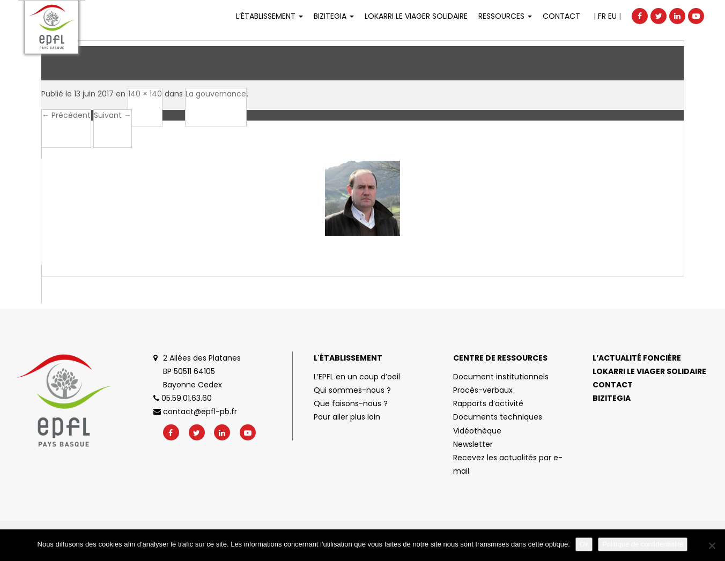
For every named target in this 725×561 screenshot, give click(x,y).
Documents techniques (497, 417)
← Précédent (66, 115)
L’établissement (269, 16)
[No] (711, 545)
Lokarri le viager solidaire (649, 371)
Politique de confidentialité (642, 544)
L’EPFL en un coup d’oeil (357, 376)
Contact (561, 16)
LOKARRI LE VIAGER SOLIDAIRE (416, 16)
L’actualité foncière (637, 358)
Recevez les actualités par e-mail (508, 464)
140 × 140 (145, 93)
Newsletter (473, 444)
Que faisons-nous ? (351, 403)
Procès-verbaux (483, 390)
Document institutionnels (501, 376)
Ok (584, 544)
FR (602, 16)
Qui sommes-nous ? (352, 390)
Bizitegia (334, 16)
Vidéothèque (477, 430)
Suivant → (112, 115)
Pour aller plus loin (347, 417)
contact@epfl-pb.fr (195, 411)
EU (612, 16)
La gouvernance (216, 93)
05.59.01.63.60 (182, 398)
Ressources (505, 16)
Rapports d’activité (488, 403)
